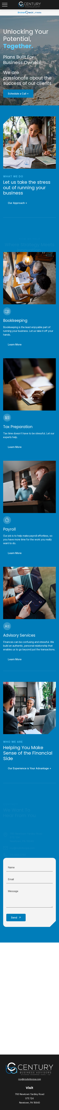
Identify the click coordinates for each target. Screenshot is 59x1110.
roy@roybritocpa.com (29, 1079)
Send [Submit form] (14, 917)
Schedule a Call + (16, 93)
